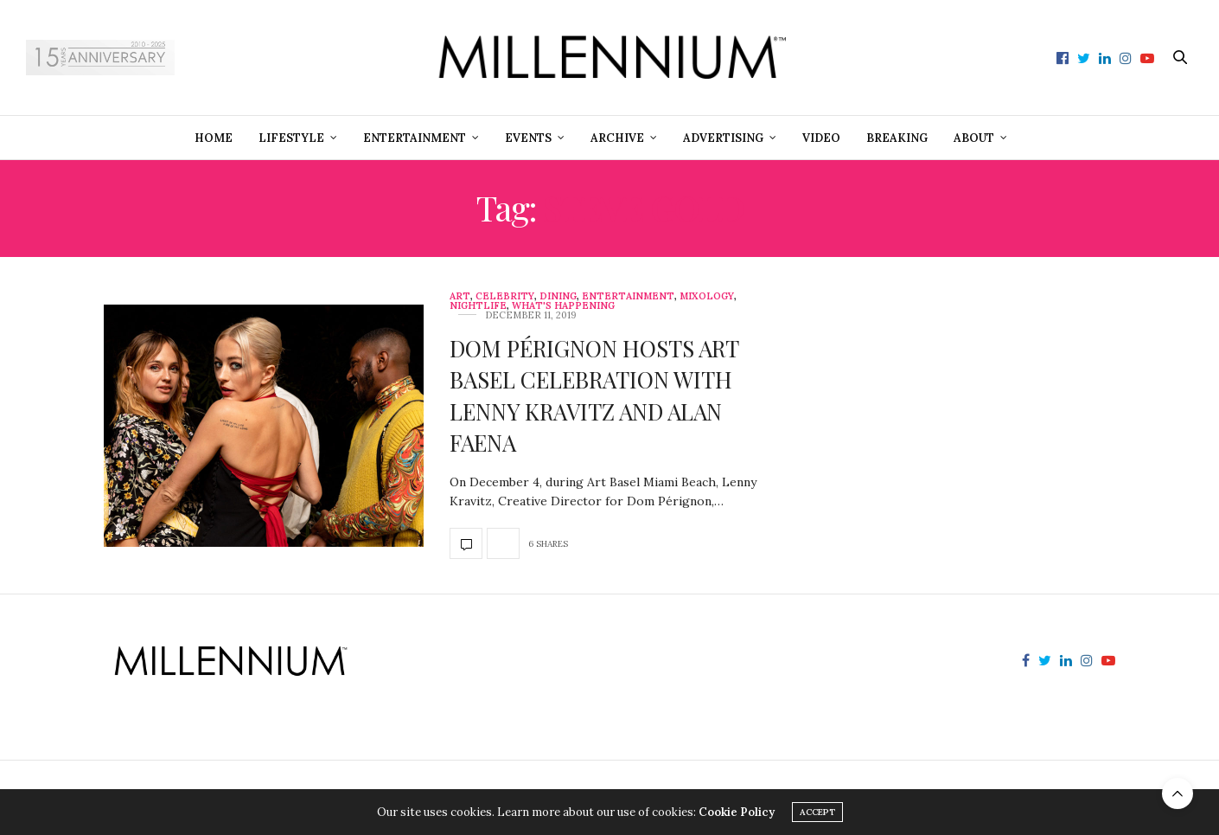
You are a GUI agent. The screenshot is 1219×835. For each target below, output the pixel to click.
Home (214, 138)
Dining (558, 296)
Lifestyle (291, 138)
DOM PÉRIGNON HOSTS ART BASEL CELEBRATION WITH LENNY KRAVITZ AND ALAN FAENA (594, 395)
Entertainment (414, 138)
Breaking (897, 138)
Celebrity (504, 296)
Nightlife (478, 306)
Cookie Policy (737, 812)
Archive (617, 138)
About (974, 138)
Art (460, 296)
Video (821, 138)
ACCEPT (817, 812)
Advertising (723, 138)
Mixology (707, 296)
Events (528, 138)
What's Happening (563, 306)
